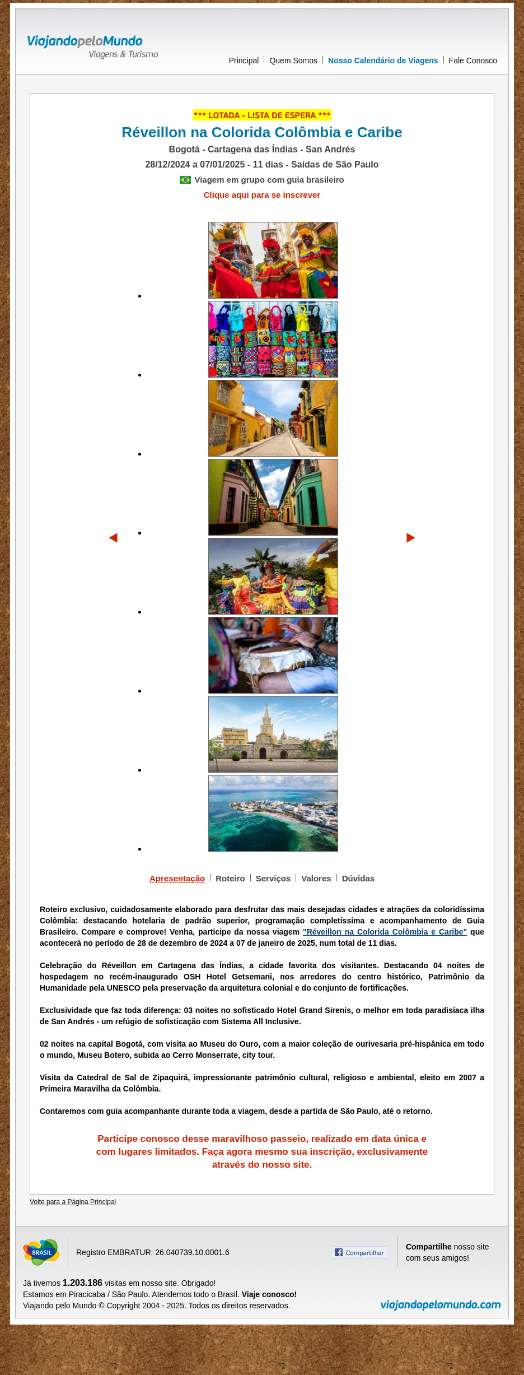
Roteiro (230, 878)
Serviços (273, 878)
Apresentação (177, 878)
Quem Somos (293, 60)
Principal (244, 60)
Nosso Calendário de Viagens (383, 60)
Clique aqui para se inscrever (262, 194)
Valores (316, 878)
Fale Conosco (473, 60)
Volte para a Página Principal (73, 1202)
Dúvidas (358, 878)
